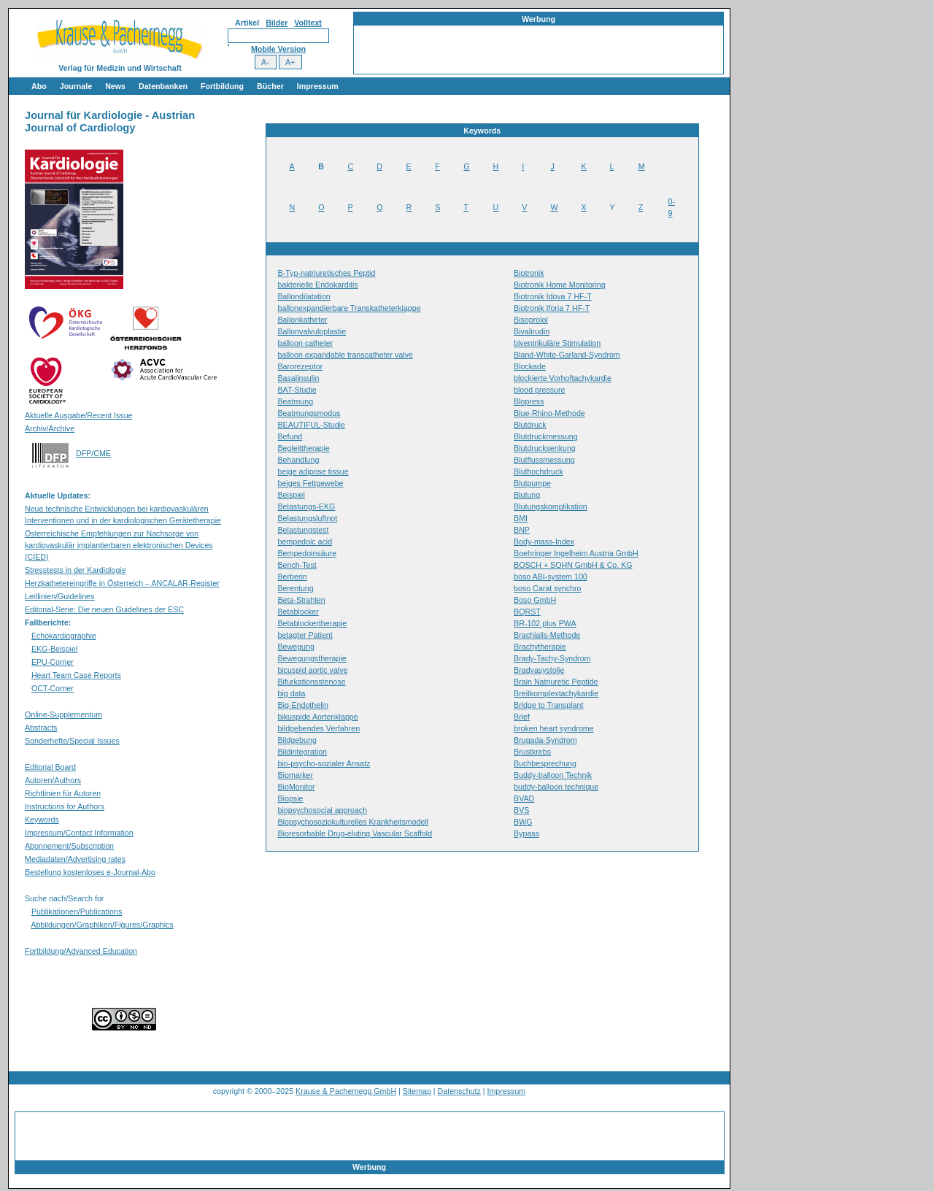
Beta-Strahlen (301, 600)
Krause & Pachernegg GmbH (346, 1091)
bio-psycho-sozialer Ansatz (324, 763)
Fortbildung (222, 86)
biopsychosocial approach (323, 810)
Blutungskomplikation (550, 506)
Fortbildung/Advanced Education (81, 951)
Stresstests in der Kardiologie (75, 570)
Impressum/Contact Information (79, 832)
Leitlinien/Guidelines (59, 596)
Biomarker (296, 775)
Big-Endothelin (303, 705)
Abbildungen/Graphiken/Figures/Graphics (102, 924)
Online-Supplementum (63, 714)
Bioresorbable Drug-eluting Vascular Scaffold (355, 833)
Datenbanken (163, 86)
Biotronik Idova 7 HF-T (553, 296)
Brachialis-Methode (547, 635)
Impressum (318, 86)
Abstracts (41, 727)
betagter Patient (305, 635)
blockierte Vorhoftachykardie (562, 378)
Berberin (292, 576)
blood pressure (540, 389)
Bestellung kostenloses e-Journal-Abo (90, 872)
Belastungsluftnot (308, 518)
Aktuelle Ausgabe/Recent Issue (79, 415)
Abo (39, 86)
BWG (523, 821)
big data (292, 693)
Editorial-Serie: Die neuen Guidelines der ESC (104, 609)
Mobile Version (278, 49)
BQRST (527, 611)
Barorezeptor (300, 366)
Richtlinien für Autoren (63, 793)
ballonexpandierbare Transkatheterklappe (349, 308)
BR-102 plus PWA (545, 623)
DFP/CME (93, 453)
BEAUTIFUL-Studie (311, 424)
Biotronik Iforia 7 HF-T (552, 308)
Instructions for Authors (64, 806)
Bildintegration (303, 751)
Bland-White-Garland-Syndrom (567, 354)
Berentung (296, 588)
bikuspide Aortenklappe (318, 716)
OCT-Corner (52, 688)
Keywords (42, 819)
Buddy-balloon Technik (553, 775)
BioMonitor (296, 786)
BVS (521, 810)
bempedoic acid (305, 541)
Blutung (527, 494)
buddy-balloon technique (556, 786)
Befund (290, 436)
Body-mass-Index (544, 541)
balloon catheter (305, 343)
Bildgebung (297, 740)
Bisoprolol (531, 319)
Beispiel (291, 494)
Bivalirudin (531, 331)
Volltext (308, 22)
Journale (76, 86)
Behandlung (299, 459)
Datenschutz (459, 1091)
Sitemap (417, 1091)
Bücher (270, 86)
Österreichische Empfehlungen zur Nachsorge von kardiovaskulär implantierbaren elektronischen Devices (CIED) (119, 545)
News (115, 86)
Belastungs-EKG (307, 506)
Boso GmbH (535, 600)
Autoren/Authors (53, 780)
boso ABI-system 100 (550, 576)
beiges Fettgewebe (311, 483)
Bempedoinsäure (307, 553)
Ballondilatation (304, 296)
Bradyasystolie (539, 670)
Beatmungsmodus (309, 413)
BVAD (524, 798)
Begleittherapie (304, 448)
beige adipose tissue (313, 471)
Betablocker (298, 611)
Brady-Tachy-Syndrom (552, 658)
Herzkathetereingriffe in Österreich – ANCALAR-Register (122, 583)
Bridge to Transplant (548, 705)
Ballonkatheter (303, 319)
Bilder (276, 22)
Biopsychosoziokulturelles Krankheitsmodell (353, 821)
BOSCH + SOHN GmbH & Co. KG (573, 564)
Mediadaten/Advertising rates (75, 859)
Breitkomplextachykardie (556, 693)
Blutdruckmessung (546, 436)
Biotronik (529, 273)
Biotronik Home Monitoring (560, 284)
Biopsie (291, 798)
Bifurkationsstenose (312, 681)
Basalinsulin (299, 378)
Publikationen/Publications (76, 911)
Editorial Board (50, 767)
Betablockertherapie (312, 623)
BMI (521, 518)
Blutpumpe (532, 483)
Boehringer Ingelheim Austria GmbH (576, 553)
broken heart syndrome (554, 728)
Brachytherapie (540, 646)
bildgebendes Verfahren (319, 728)
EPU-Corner (52, 662)
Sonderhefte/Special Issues (72, 740)
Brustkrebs (532, 751)
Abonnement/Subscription (69, 845)
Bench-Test (297, 564)
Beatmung (296, 401)
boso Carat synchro (547, 588)
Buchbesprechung (545, 763)
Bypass (526, 833)
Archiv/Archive (49, 428)
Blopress (529, 401)
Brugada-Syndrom (545, 740)
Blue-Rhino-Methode (549, 413)
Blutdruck (530, 424)
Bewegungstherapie (312, 658)
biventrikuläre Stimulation (557, 343)
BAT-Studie (297, 389)
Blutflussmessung (544, 459)
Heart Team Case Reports (76, 675)
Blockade (530, 366)
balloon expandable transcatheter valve (345, 354)
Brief (522, 716)
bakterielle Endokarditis (318, 284)
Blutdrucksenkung (545, 448)
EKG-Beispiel (54, 648)
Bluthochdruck (538, 471)
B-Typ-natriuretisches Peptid (327, 273)
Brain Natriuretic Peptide (556, 681)
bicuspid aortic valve (313, 670)
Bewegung (296, 646)
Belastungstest (303, 529)
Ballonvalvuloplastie (312, 331)
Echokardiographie (63, 635)
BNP (522, 529)
